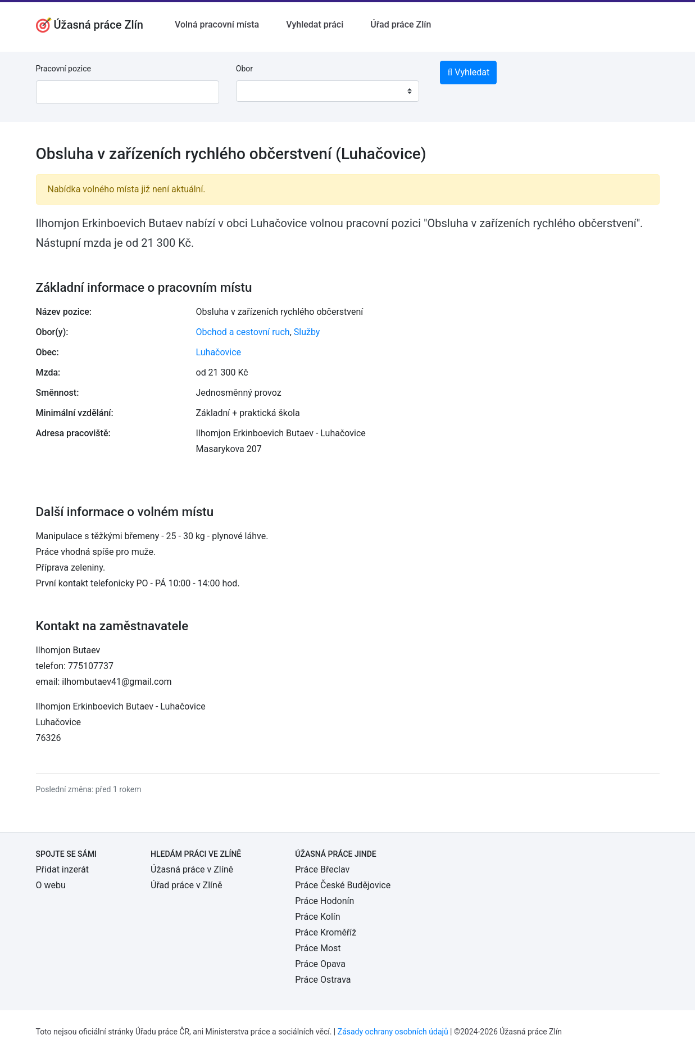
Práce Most (317, 948)
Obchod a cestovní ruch (243, 332)
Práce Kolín (317, 916)
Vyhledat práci (314, 24)
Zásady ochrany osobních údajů (393, 1031)
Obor (244, 68)
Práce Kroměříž (325, 932)
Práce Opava (320, 964)
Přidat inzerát (62, 869)
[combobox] (327, 91)
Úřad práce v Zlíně (186, 885)
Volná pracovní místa (217, 24)
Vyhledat (468, 72)
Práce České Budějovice (342, 885)
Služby (307, 332)
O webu (51, 885)
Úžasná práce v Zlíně (192, 869)
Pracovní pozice (63, 68)
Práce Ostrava (323, 979)
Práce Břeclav (322, 869)
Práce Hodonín (324, 901)
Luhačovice (219, 352)
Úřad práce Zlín (400, 24)
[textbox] (259, 91)
